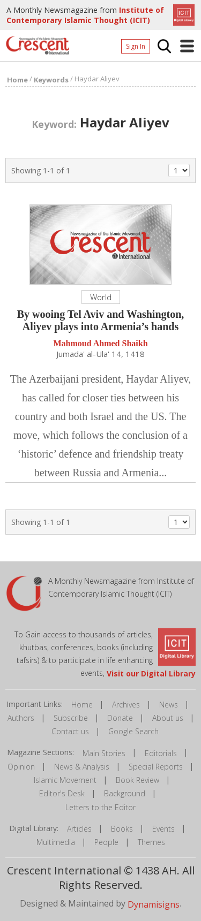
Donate (120, 718)
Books (122, 829)
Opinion (21, 767)
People (106, 842)
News (168, 704)
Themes (151, 842)
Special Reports (156, 767)
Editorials (161, 753)
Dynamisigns (154, 904)
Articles (79, 829)
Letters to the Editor (100, 807)
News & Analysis (81, 767)
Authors (21, 718)
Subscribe (71, 718)
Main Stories (104, 753)
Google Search (133, 731)
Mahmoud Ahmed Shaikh (100, 343)
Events (163, 829)
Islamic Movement (65, 780)
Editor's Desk (62, 793)
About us (167, 718)
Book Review (137, 780)
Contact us (70, 731)
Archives (126, 704)
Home (82, 704)
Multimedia (55, 842)
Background (124, 793)
